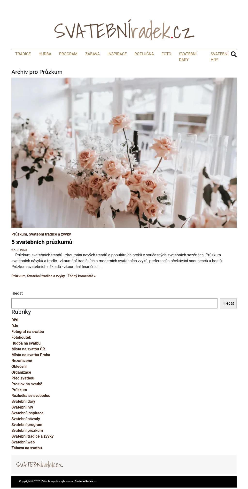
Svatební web (23, 442)
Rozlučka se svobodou (30, 395)
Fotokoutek (21, 337)
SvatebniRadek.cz (86, 481)
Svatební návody (25, 419)
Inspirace (117, 54)
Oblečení (19, 366)
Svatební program (26, 424)
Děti (14, 320)
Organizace (21, 372)
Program (68, 54)
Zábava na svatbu (26, 448)
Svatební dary (23, 401)
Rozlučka (144, 54)
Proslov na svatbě (26, 384)
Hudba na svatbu (25, 343)
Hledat (17, 293)
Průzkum (19, 234)
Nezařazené (21, 360)
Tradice (23, 54)
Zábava (92, 54)
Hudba (45, 54)
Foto (166, 54)
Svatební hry (22, 407)
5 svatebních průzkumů (41, 242)
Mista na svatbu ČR (28, 349)
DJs (14, 325)
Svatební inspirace (27, 413)
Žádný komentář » (82, 276)
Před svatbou (22, 378)
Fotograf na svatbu (27, 331)
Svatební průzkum (27, 430)
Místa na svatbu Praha (30, 355)
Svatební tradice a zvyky (50, 234)
